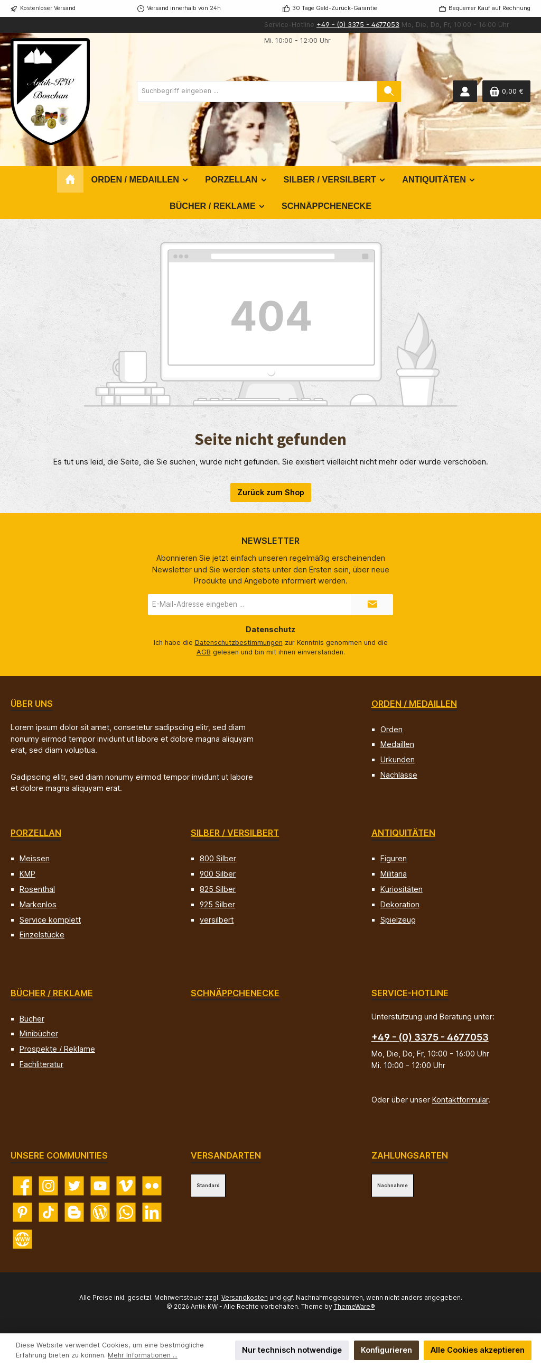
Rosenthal (37, 889)
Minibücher (39, 1033)
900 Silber (218, 873)
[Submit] (372, 604)
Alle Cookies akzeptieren (478, 1349)
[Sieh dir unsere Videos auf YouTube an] (100, 1186)
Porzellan (36, 832)
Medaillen (397, 744)
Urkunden (397, 759)
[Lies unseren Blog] (100, 1212)
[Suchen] (389, 91)
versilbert (217, 919)
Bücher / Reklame (52, 993)
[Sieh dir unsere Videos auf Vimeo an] (126, 1186)
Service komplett (50, 919)
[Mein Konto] (465, 91)
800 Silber (218, 858)
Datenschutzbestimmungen (239, 642)
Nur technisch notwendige (292, 1349)
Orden (391, 729)
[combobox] (257, 91)
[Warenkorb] (506, 91)
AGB (204, 652)
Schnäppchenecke (235, 993)
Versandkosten (244, 1297)
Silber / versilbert (235, 832)
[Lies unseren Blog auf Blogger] (74, 1212)
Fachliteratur (41, 1064)
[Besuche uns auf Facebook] (22, 1186)
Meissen (35, 858)
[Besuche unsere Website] (22, 1239)
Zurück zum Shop (270, 492)
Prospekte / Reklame (57, 1048)
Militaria (393, 873)
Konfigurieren (386, 1349)
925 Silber (217, 904)
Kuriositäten (401, 889)
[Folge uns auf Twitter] (74, 1186)
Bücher (32, 1018)
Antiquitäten (403, 832)
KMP (27, 873)
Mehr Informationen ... (143, 1355)
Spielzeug (398, 919)
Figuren (393, 858)
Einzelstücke (42, 934)
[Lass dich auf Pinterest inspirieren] (22, 1212)
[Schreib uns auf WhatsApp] (126, 1212)
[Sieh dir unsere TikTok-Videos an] (48, 1212)
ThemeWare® (354, 1306)
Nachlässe (398, 774)
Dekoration (399, 904)
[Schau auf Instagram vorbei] (48, 1186)
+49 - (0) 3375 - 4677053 (357, 25)
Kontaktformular (460, 1099)
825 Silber (218, 889)
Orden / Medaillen (414, 703)
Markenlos (38, 904)
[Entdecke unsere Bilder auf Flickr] (152, 1186)
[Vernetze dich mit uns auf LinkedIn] (152, 1212)
